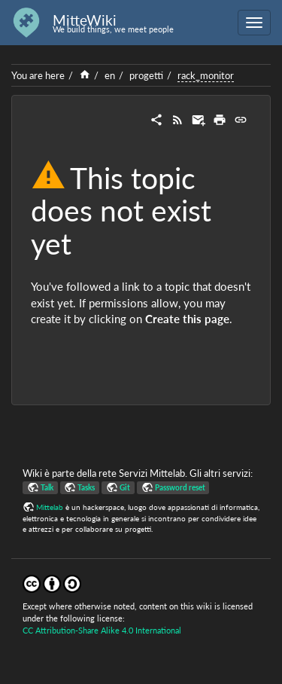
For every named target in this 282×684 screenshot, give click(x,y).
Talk (47, 487)
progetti (146, 75)
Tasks (86, 487)
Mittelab (49, 506)
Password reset (180, 487)
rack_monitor (205, 75)
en (110, 75)
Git (125, 487)
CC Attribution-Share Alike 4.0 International (102, 630)
